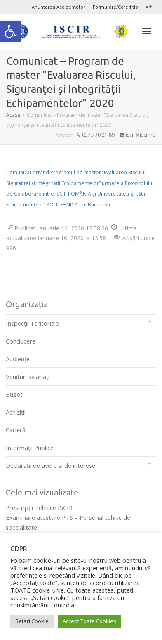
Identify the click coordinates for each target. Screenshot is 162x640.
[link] (10, 31)
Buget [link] (14, 394)
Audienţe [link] (18, 359)
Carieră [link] (16, 430)
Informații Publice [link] (30, 447)
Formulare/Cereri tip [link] (115, 7)
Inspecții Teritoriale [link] (32, 323)
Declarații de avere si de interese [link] (50, 465)
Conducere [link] (20, 341)
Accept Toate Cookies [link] (89, 621)
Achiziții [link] (16, 412)
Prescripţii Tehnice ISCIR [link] (39, 507)
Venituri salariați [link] (27, 376)
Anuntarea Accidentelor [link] (58, 7)
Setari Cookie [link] (32, 621)
